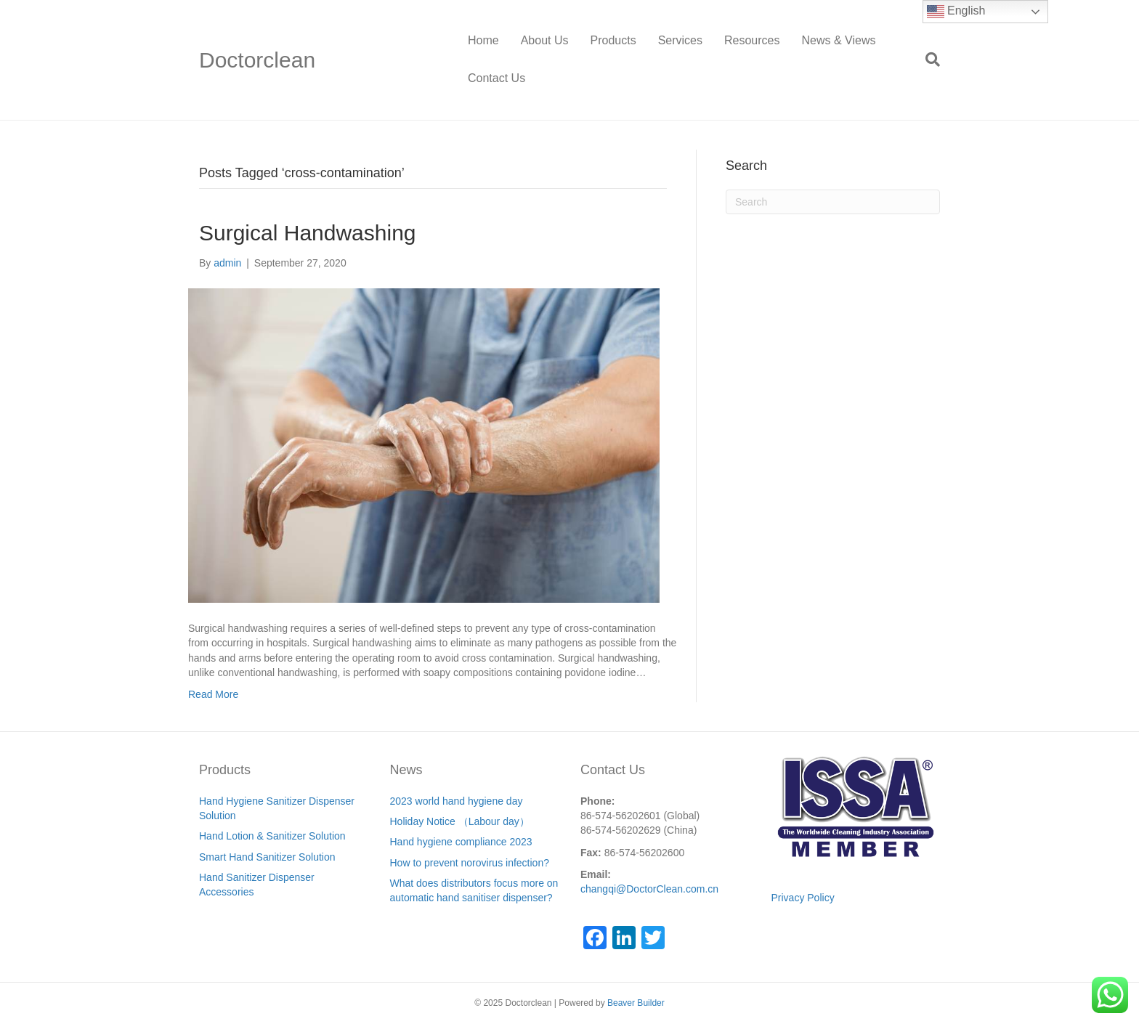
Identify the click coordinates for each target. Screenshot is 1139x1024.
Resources (751, 40)
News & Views (838, 40)
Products (613, 40)
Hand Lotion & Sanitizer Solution (272, 836)
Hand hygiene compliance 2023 (461, 842)
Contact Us (496, 78)
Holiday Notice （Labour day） (460, 821)
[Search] (927, 59)
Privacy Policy (803, 897)
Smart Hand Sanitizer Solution (267, 857)
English (956, 11)
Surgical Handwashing (307, 233)
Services (680, 40)
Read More (213, 694)
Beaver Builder (636, 1003)
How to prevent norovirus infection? (469, 863)
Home (483, 40)
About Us (545, 40)
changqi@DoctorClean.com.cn (649, 889)
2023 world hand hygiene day (456, 801)
